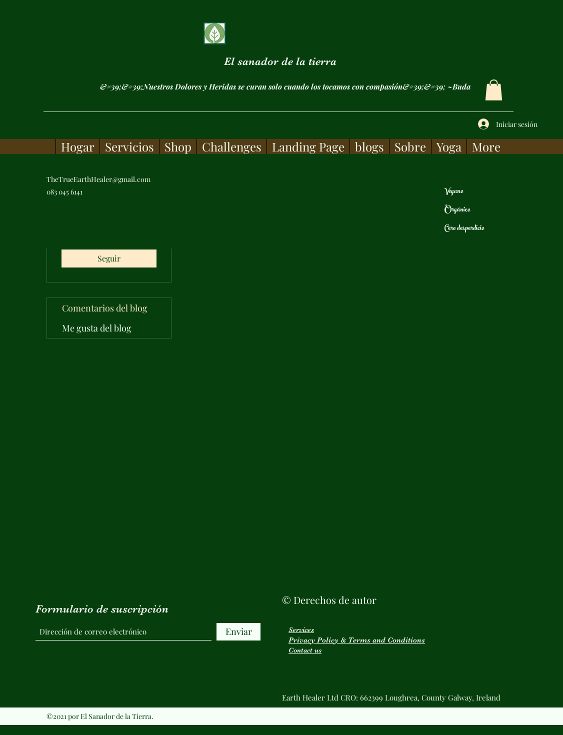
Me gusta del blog (97, 328)
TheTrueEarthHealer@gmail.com (98, 179)
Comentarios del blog (105, 308)
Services (301, 630)
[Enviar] (238, 631)
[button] (493, 90)
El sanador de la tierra (280, 61)
